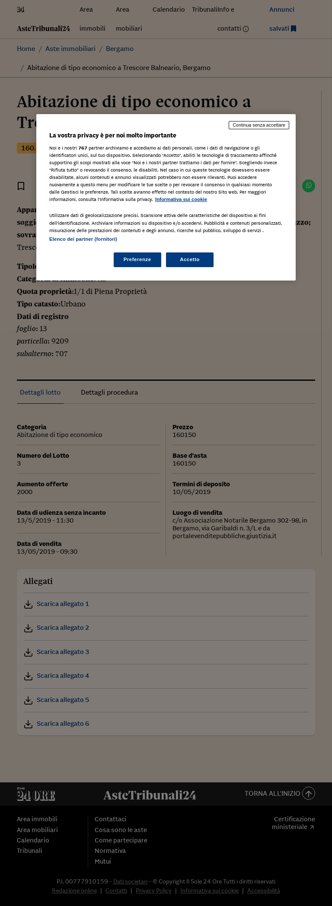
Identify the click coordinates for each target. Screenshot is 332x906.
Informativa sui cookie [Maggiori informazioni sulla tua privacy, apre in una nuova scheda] (181, 199)
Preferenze (137, 259)
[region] (166, 197)
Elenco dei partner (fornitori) (83, 239)
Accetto (190, 259)
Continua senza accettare (259, 125)
